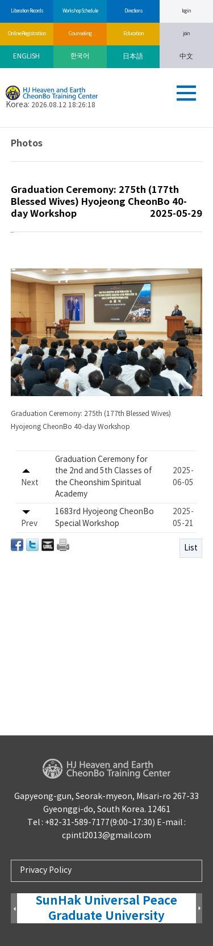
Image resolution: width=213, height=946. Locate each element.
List (191, 604)
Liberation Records (26, 11)
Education (133, 34)
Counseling (79, 34)
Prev (14, 908)
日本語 (133, 56)
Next (199, 908)
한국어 (79, 56)
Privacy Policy (46, 870)
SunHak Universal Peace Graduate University (106, 908)
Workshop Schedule (80, 11)
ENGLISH (26, 56)
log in (186, 11)
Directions (133, 11)
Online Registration (26, 34)
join (186, 33)
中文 (186, 56)
